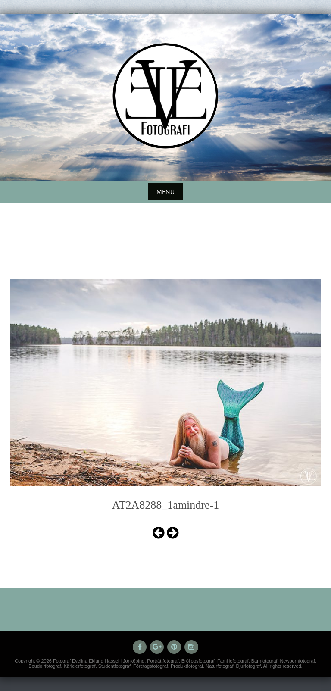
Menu (165, 192)
